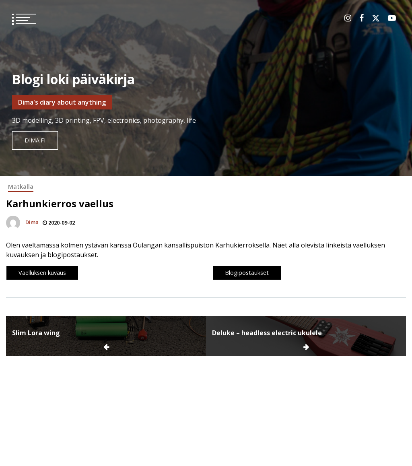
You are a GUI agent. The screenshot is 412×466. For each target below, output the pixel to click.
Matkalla (20, 186)
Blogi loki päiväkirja (73, 79)
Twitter (376, 18)
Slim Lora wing (36, 332)
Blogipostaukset (247, 272)
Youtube (392, 18)
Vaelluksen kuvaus (42, 272)
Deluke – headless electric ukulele (267, 332)
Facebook (361, 18)
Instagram (347, 18)
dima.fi (35, 140)
